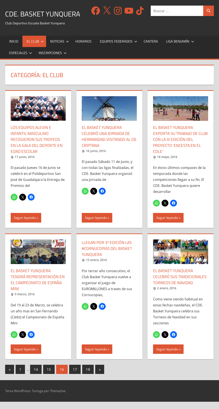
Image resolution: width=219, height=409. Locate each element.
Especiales (20, 54)
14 (36, 376)
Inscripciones (53, 54)
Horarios (83, 42)
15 (49, 376)
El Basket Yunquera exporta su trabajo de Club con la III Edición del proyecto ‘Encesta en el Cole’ (179, 141)
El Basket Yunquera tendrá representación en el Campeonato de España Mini (36, 281)
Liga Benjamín (180, 42)
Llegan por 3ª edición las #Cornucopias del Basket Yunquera (108, 250)
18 (88, 376)
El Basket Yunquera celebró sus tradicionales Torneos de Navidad (180, 281)
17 (75, 376)
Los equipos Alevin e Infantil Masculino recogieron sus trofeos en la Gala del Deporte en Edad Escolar (38, 141)
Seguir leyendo (25, 219)
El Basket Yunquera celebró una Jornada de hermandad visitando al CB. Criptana (108, 138)
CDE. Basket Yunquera (46, 13)
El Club (35, 42)
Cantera (151, 42)
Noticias (59, 42)
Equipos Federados (118, 42)
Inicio (13, 42)
